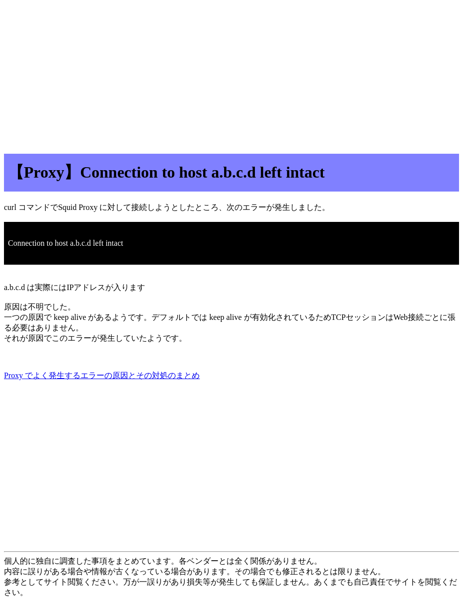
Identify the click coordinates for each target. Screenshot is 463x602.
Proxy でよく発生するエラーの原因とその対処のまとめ (102, 375)
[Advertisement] (231, 73)
